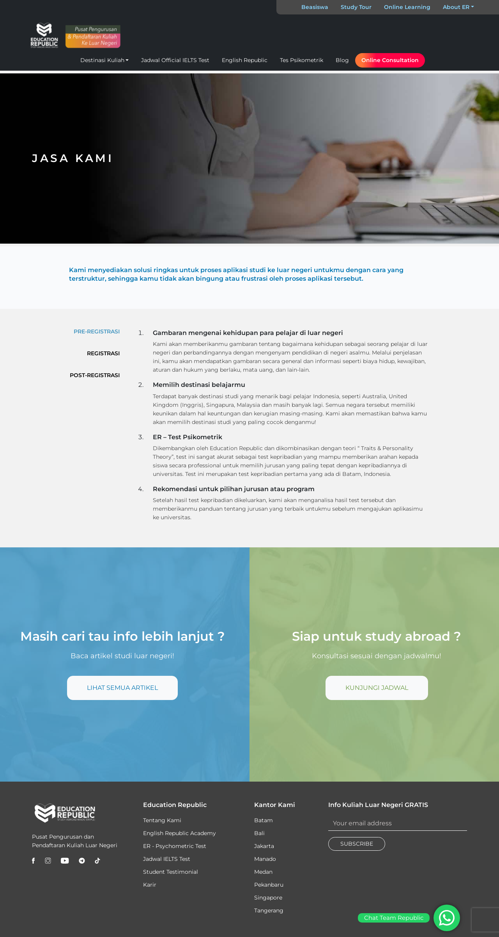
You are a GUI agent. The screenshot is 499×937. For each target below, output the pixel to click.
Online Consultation (390, 60)
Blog (342, 60)
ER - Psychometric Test (174, 846)
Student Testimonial (170, 871)
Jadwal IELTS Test (166, 858)
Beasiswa (314, 7)
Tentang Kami (162, 820)
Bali (259, 833)
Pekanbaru (268, 884)
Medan (263, 871)
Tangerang (268, 910)
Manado (265, 858)
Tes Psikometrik (301, 60)
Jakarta (264, 846)
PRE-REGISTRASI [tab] (97, 331)
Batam (263, 820)
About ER (456, 7)
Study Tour (356, 7)
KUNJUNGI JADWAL (376, 687)
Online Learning (407, 7)
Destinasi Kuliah (102, 60)
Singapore (268, 897)
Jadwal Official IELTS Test (175, 60)
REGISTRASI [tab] (103, 353)
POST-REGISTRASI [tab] (95, 375)
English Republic (244, 60)
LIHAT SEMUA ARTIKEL (122, 687)
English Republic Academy (179, 833)
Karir (149, 884)
